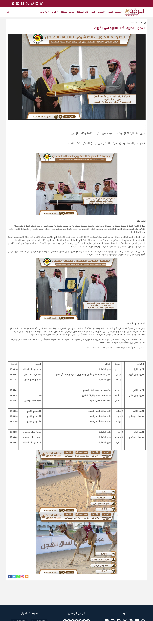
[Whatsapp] (18, 576)
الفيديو (101, 12)
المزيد (55, 12)
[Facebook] (10, 576)
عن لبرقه (44, 12)
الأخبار (110, 12)
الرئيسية (118, 12)
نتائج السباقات (82, 12)
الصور (93, 12)
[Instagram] (22, 576)
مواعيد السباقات (67, 12)
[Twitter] (14, 576)
